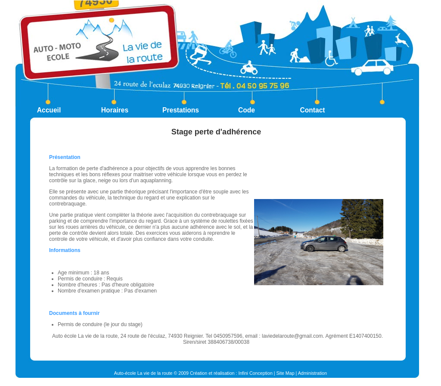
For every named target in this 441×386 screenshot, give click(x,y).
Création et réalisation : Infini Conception (231, 373)
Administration (312, 373)
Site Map (285, 373)
